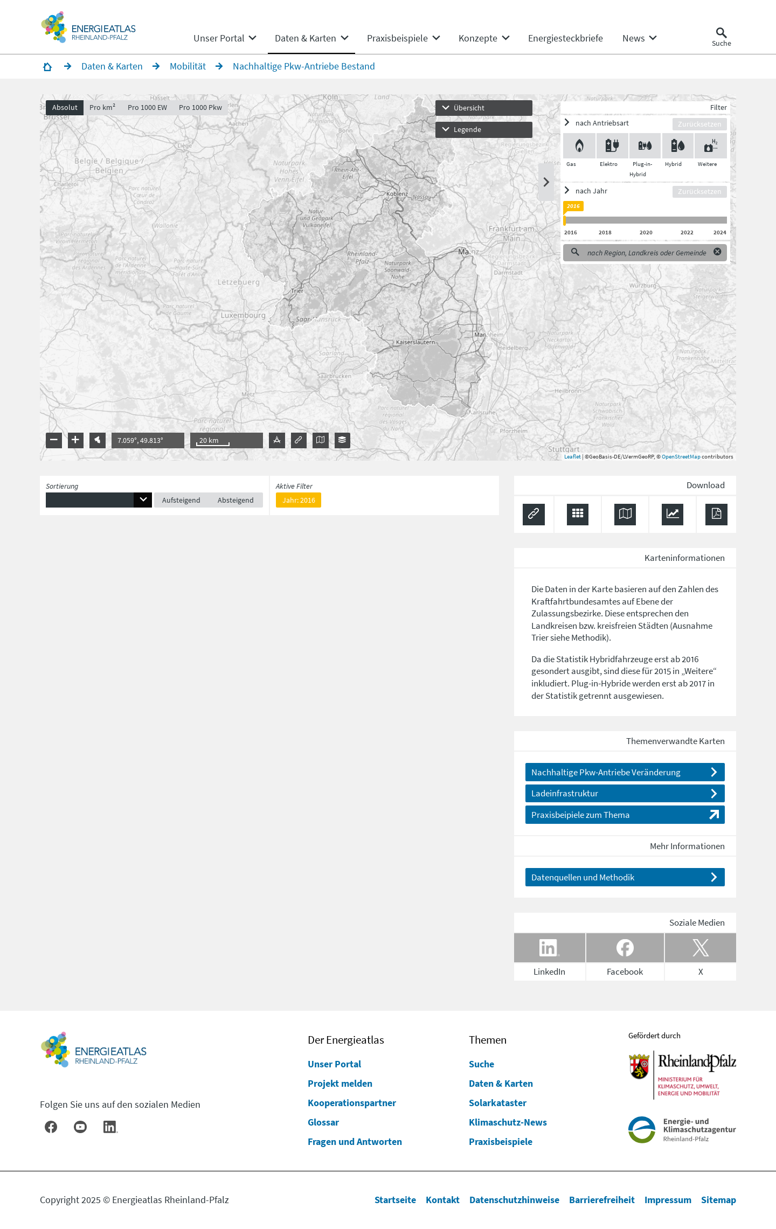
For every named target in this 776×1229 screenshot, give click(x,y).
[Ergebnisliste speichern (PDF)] (716, 515)
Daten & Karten (501, 1083)
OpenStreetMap (681, 456)
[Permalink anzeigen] (534, 515)
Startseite (395, 1199)
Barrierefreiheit (602, 1199)
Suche (481, 1064)
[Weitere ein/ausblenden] (711, 145)
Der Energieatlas (346, 1040)
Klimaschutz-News (508, 1122)
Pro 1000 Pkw (200, 107)
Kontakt (443, 1199)
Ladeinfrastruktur (564, 793)
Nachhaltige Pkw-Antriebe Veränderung (606, 772)
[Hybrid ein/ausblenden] (678, 145)
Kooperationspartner (352, 1102)
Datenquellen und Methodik (582, 877)
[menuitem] (219, 38)
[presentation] (388, 277)
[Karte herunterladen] (625, 515)
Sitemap (718, 1199)
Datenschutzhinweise (514, 1199)
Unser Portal (334, 1064)
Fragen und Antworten (355, 1141)
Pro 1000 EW (147, 107)
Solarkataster (497, 1102)
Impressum (668, 1199)
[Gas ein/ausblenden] (579, 145)
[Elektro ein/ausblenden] (612, 145)
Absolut (65, 107)
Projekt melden (340, 1083)
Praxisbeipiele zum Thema (580, 815)
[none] (224, 38)
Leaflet (572, 456)
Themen (488, 1040)
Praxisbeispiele (500, 1141)
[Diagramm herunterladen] (673, 515)
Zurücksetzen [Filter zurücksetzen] (700, 124)
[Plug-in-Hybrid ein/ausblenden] (645, 145)
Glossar (323, 1122)
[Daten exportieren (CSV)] (578, 515)
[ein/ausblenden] (618, 123)
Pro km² (102, 107)
